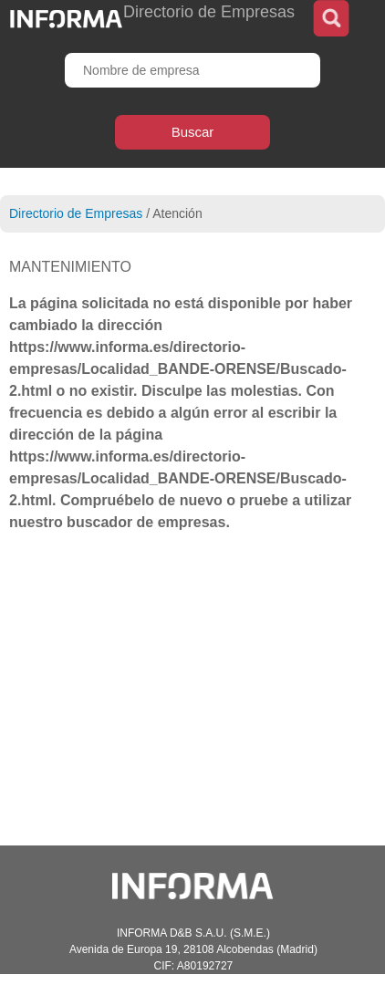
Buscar (193, 132)
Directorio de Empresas (75, 213)
